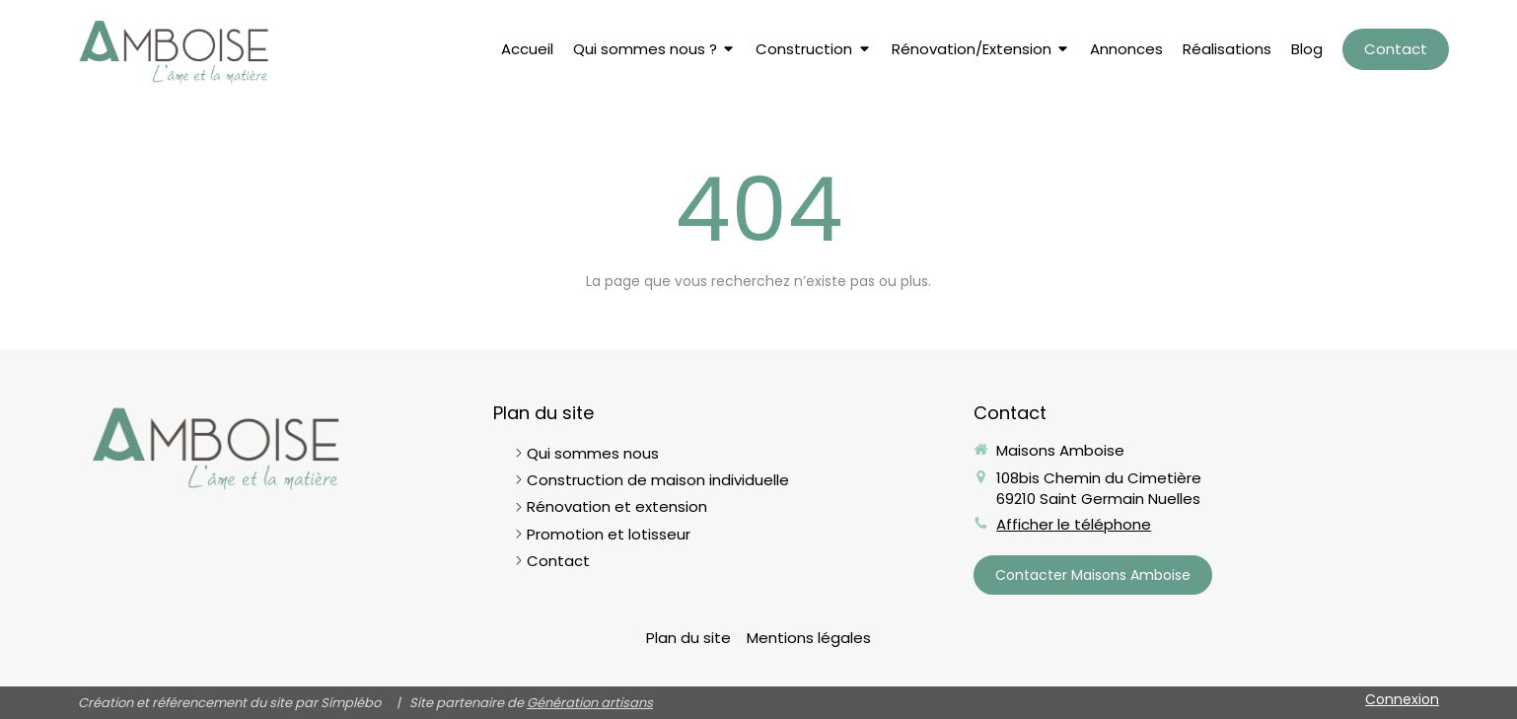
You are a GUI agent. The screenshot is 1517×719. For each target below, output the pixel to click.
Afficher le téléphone (1073, 524)
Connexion (1402, 699)
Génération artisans (590, 702)
